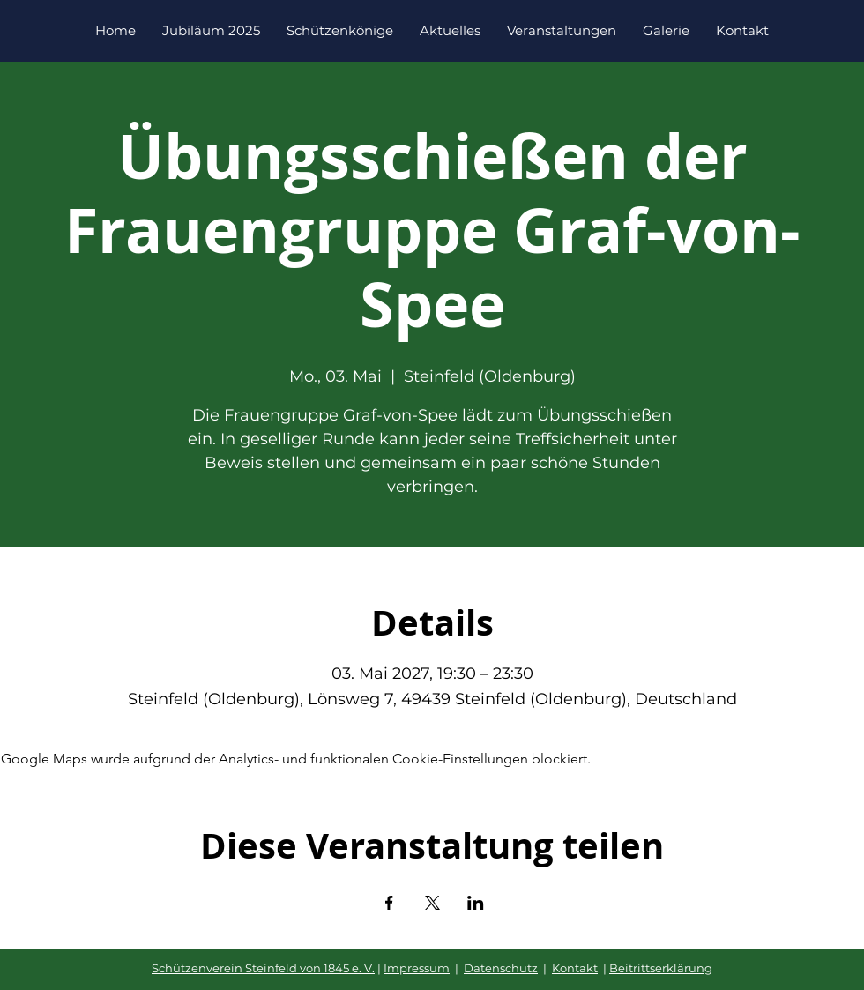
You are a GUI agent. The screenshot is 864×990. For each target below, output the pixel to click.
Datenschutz (501, 968)
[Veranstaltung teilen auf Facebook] (389, 903)
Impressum (417, 968)
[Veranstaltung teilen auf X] (432, 903)
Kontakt (575, 968)
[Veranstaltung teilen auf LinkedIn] (475, 903)
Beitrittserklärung (660, 968)
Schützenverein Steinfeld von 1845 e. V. (263, 968)
